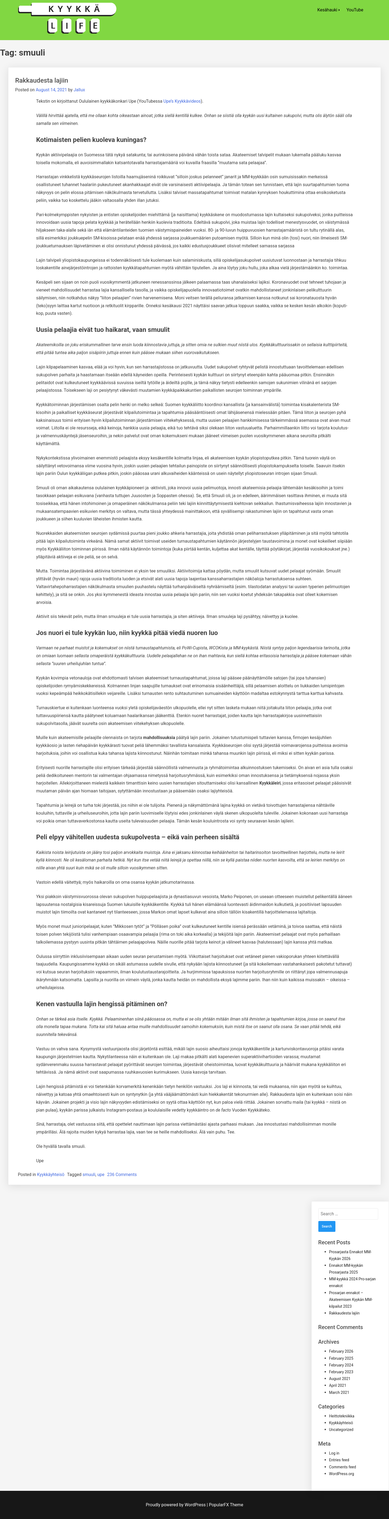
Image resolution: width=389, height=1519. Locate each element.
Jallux (79, 89)
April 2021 (337, 1385)
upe (100, 1174)
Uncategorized (341, 1429)
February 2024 (341, 1365)
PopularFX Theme (226, 1504)
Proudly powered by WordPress (176, 1504)
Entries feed (339, 1460)
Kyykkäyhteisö (50, 1174)
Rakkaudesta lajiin (41, 80)
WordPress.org (341, 1474)
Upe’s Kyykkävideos (182, 101)
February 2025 (341, 1358)
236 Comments (122, 1174)
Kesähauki (327, 9)
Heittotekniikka (341, 1416)
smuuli (89, 1174)
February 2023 (341, 1372)
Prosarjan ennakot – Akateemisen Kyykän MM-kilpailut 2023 (351, 1300)
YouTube (354, 9)
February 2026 (341, 1351)
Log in (334, 1453)
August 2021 (340, 1379)
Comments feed (342, 1467)
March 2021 (339, 1392)
